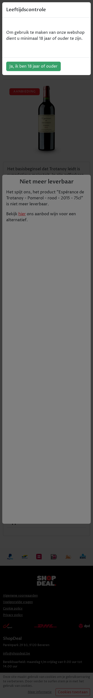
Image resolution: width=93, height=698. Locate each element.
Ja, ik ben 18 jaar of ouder (33, 66)
